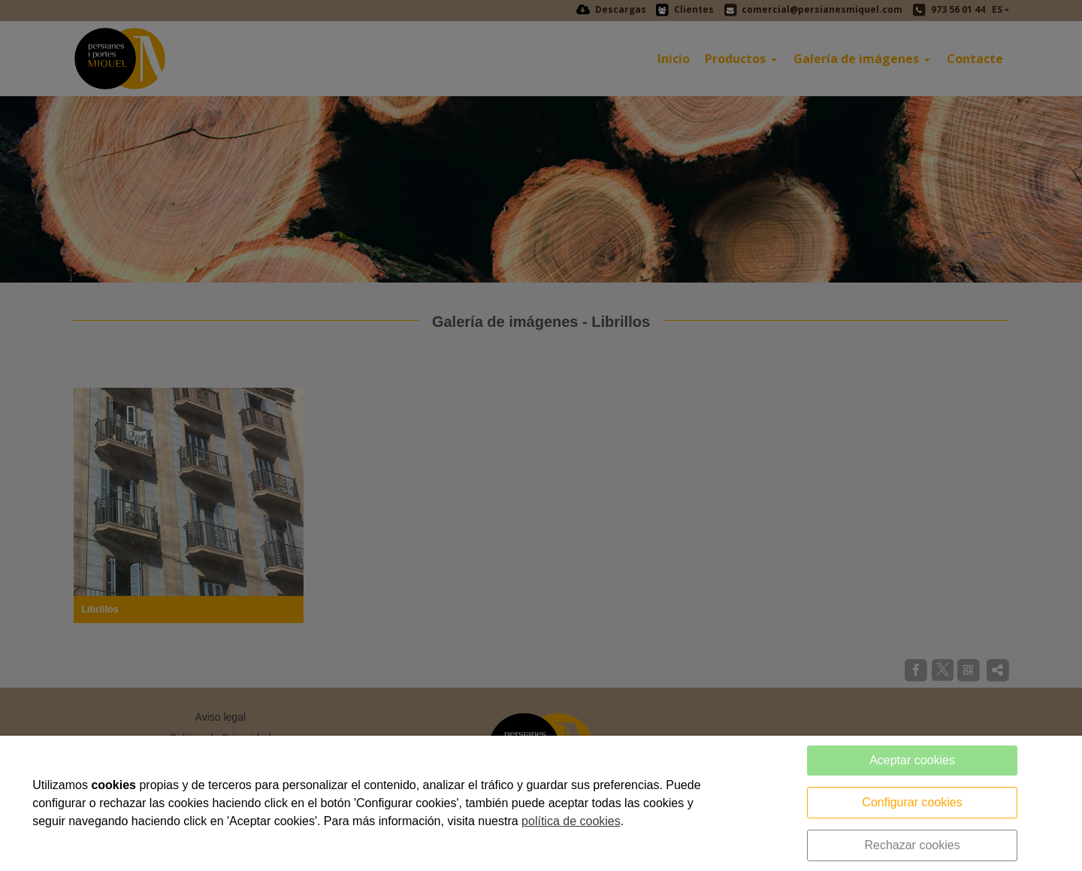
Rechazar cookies (912, 845)
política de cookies (571, 821)
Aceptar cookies (912, 760)
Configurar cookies (912, 802)
